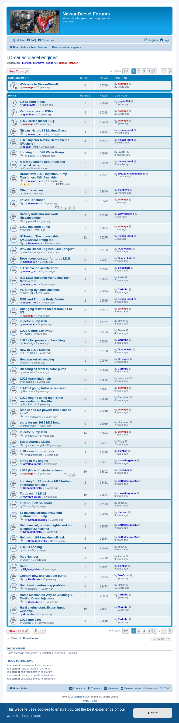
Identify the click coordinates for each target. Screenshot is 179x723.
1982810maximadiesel (131, 173)
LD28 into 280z (30, 619)
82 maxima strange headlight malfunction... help (41, 514)
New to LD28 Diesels (35, 350)
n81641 (32, 435)
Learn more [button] (31, 716)
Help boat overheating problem (42, 585)
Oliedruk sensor (31, 190)
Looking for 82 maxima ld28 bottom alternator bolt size (46, 483)
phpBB (77, 696)
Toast (26, 506)
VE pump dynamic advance (40, 290)
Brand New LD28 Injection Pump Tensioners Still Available (43, 175)
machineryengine (33, 252)
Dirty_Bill (28, 293)
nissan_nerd (35, 134)
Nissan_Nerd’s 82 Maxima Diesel (43, 130)
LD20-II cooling (31, 547)
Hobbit (32, 589)
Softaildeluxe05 (32, 488)
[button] (125, 71)
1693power (34, 417)
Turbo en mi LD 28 (33, 493)
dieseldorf (34, 203)
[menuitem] (31, 40)
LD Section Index (32, 101)
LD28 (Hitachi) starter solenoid (42, 470)
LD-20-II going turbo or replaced (43, 388)
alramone (29, 324)
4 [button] (149, 71)
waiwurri (28, 372)
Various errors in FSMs (36, 111)
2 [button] (139, 71)
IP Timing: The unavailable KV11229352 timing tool (39, 238)
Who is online (16, 648)
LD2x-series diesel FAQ (37, 121)
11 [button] (164, 71)
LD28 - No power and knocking (42, 340)
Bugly (121, 441)
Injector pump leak (33, 432)
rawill (26, 362)
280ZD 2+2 (29, 622)
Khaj (25, 168)
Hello (23, 566)
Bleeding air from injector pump (43, 369)
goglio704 (52, 62)
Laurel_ (32, 155)
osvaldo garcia (32, 464)
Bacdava (28, 391)
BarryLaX (123, 397)
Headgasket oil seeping (37, 359)
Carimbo (123, 289)
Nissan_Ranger (68, 62)
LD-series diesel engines (32, 57)
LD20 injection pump (35, 226)
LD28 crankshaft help (35, 378)
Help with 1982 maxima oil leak (42, 537)
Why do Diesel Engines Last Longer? (47, 249)
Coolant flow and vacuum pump (43, 575)
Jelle (26, 193)
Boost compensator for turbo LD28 (45, 258)
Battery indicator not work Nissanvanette (39, 215)
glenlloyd (38, 62)
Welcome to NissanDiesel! (39, 84)
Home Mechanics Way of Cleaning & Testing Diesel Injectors (46, 596)
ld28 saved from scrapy (37, 451)
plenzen (27, 62)
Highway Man (31, 569)
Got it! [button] (153, 713)
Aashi (121, 277)
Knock (27, 229)
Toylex (121, 320)
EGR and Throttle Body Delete (42, 299)
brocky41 (28, 404)
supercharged (36, 445)
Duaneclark (35, 243)
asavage (28, 87)
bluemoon (28, 425)
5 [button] (154, 71)
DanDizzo (34, 579)
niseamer (123, 470)
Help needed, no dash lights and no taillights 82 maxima (46, 527)
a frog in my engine (34, 461)
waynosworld (126, 213)
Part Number (29, 556)
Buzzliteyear (35, 454)
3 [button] (144, 71)
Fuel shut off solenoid (36, 503)
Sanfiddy (28, 343)
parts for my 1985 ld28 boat (40, 422)
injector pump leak (33, 321)
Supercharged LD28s (35, 441)
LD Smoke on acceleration (39, 268)
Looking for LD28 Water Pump (42, 152)
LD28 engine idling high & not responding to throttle (41, 399)
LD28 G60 (29, 353)
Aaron (26, 559)
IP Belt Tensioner (32, 200)
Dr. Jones (124, 359)
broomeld (28, 381)
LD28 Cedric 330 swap (36, 330)
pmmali (32, 221)
